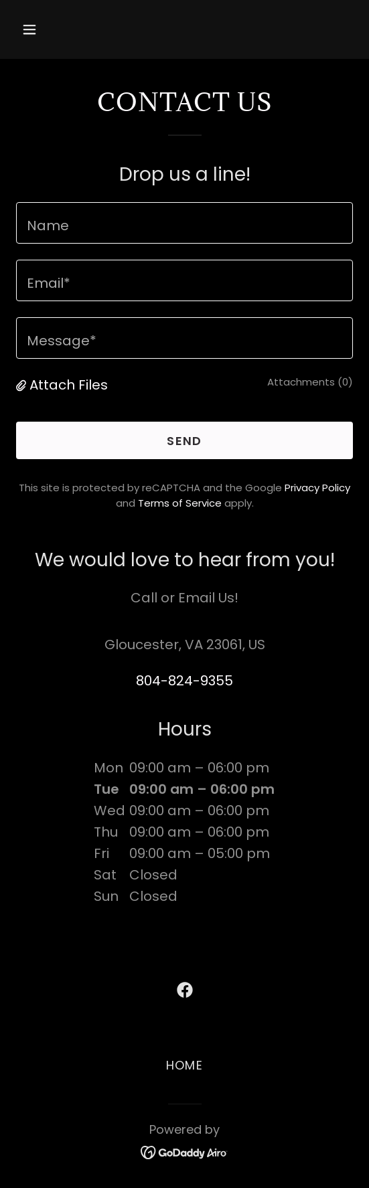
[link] (184, 990)
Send (184, 440)
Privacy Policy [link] (317, 488)
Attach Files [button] (68, 384)
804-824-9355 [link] (184, 680)
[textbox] (184, 223)
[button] (54, 29)
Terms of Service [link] (180, 503)
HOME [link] (184, 1065)
